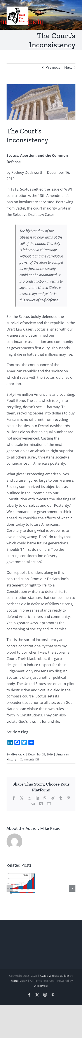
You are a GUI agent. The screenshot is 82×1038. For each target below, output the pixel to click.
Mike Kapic (17, 754)
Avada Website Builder (54, 976)
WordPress (41, 986)
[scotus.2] (41, 102)
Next (68, 67)
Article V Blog (17, 731)
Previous (53, 67)
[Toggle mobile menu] (73, 9)
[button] (10, 888)
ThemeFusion (18, 981)
